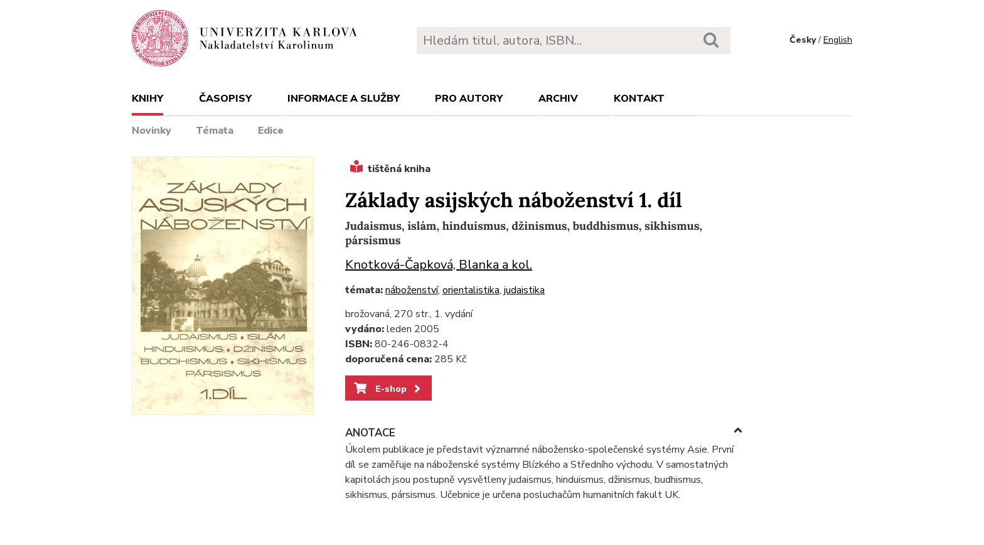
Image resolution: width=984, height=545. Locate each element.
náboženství (411, 290)
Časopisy (225, 98)
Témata (214, 131)
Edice (271, 131)
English (837, 40)
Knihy (147, 98)
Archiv (558, 98)
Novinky (151, 131)
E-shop (388, 388)
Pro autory (469, 98)
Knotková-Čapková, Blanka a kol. (438, 264)
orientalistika (471, 290)
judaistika (524, 290)
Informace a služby (343, 98)
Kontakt (639, 98)
